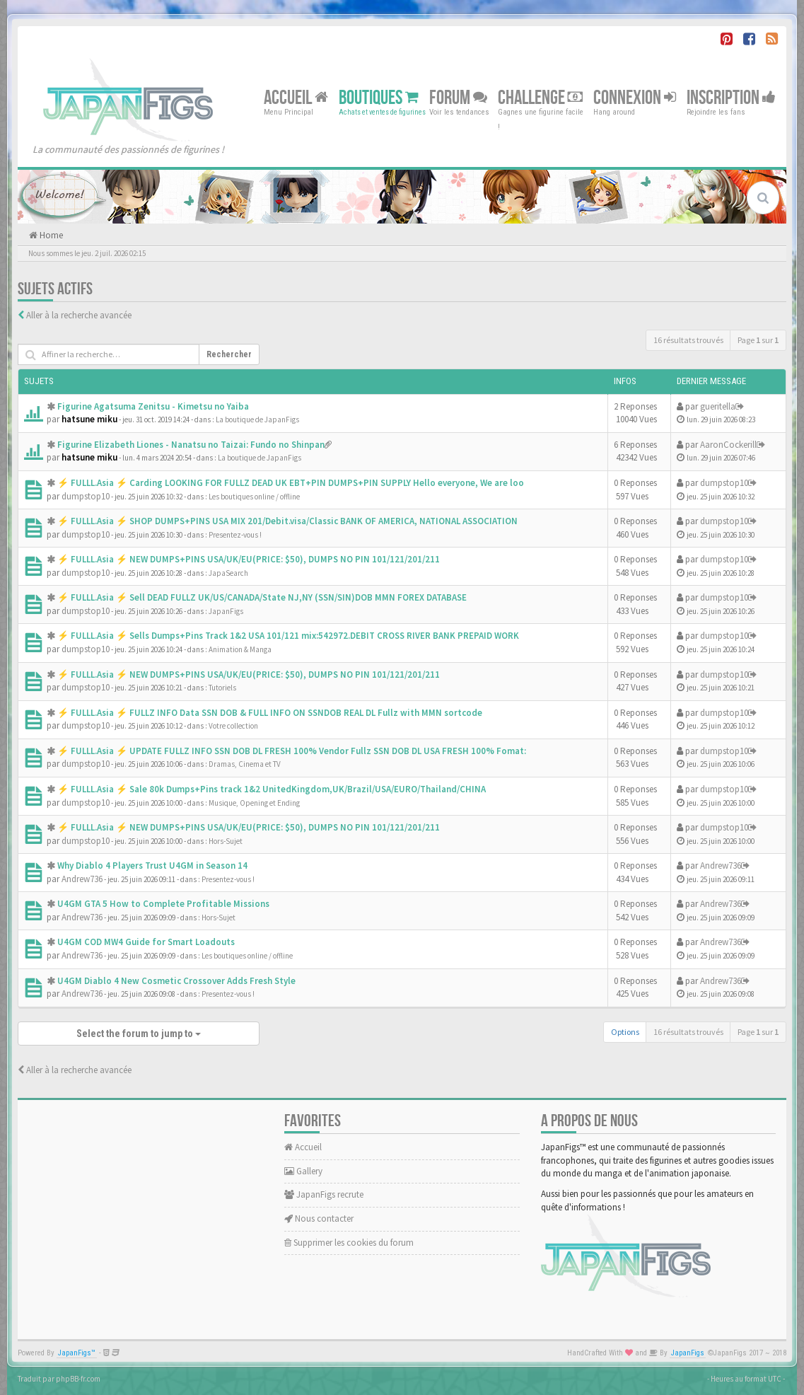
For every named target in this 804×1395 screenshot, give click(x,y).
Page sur (758, 340)
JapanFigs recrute (323, 1194)
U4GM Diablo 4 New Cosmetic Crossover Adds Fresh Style (176, 981)
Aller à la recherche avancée (79, 315)
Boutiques (379, 97)
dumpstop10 (86, 496)
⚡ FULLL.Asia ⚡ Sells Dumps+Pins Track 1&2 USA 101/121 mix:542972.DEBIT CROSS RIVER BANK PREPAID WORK (288, 636)
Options (625, 1031)
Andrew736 (82, 879)
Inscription (731, 97)
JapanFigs (226, 611)
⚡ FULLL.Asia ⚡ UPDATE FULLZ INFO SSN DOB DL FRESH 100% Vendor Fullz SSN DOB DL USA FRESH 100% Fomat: (291, 751)
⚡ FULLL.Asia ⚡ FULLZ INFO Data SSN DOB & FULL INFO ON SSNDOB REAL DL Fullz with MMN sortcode (269, 713)
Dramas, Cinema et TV (245, 764)
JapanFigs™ (76, 1353)
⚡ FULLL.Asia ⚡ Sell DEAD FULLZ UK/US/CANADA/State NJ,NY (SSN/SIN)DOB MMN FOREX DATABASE (262, 597)
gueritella (717, 406)
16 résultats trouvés (688, 340)
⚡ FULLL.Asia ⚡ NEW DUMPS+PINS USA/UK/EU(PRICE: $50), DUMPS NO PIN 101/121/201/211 (248, 559)
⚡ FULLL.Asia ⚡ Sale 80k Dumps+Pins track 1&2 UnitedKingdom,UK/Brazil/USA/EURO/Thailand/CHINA (271, 789)
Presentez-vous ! (235, 535)
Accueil (296, 97)
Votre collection (233, 726)
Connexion (634, 97)
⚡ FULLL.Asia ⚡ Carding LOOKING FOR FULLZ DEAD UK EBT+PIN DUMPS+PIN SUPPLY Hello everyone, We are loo (290, 483)
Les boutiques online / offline (254, 497)
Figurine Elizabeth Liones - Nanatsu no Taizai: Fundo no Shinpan (191, 445)
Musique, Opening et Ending (254, 803)
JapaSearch (228, 573)
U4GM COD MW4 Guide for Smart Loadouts (146, 942)
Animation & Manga (240, 649)
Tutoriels (222, 688)
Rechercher (229, 354)
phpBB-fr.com (78, 1379)
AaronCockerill (728, 445)
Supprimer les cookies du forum (349, 1243)
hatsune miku (89, 419)
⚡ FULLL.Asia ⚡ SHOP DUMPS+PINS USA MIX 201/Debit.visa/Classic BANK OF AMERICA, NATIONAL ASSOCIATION (287, 521)
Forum (458, 97)
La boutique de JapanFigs (257, 419)
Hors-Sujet (226, 841)
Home (50, 235)
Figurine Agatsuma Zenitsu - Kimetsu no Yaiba (153, 406)
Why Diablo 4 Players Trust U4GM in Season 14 (152, 865)
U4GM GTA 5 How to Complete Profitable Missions (163, 904)
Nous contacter (319, 1218)
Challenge (540, 97)
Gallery (303, 1171)
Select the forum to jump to (138, 1033)
